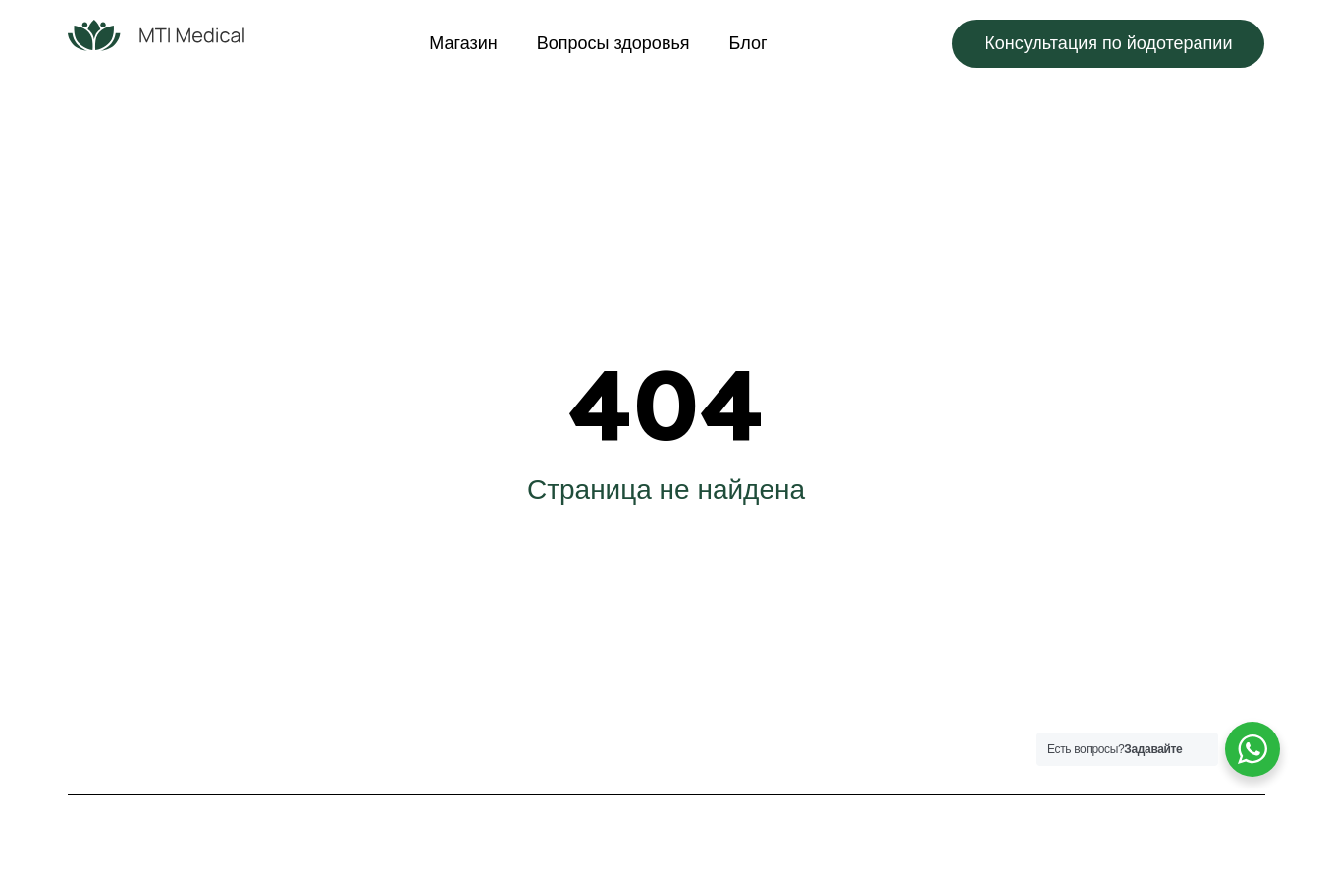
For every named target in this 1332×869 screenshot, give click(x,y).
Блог (748, 43)
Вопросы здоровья (613, 43)
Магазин (463, 43)
